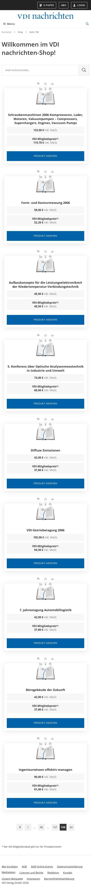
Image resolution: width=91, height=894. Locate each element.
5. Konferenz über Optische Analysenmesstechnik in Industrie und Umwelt (46, 368)
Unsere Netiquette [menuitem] (12, 878)
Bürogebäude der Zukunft (45, 690)
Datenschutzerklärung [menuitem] (70, 866)
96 (41, 827)
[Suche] (40, 70)
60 (71, 827)
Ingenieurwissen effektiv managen (45, 769)
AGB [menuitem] (24, 866)
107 (55, 827)
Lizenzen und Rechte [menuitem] (31, 872)
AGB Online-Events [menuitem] (42, 866)
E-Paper (47, 5)
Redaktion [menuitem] (53, 872)
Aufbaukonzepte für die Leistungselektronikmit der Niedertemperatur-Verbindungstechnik (45, 284)
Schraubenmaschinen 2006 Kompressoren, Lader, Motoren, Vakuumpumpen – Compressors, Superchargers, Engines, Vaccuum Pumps (45, 119)
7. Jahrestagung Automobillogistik (46, 610)
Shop (20, 32)
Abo (63, 5)
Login (79, 5)
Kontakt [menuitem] (67, 872)
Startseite (7, 32)
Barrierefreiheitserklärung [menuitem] (59, 878)
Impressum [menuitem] (33, 878)
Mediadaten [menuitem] (8, 872)
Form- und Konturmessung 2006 (45, 203)
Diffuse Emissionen (45, 450)
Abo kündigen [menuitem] (10, 866)
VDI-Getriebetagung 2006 (45, 530)
